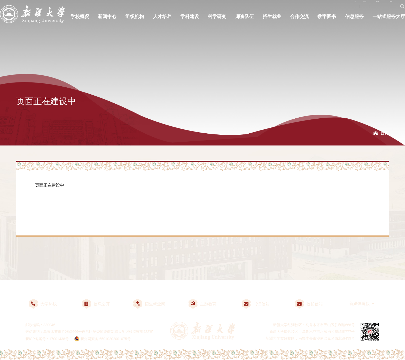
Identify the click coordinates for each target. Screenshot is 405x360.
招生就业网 (149, 304)
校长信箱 (309, 304)
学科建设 (189, 18)
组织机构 (134, 18)
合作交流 (299, 18)
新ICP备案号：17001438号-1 (48, 339)
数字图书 (326, 18)
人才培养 (162, 18)
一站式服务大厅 (388, 18)
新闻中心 (107, 18)
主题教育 (202, 304)
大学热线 (363, 8)
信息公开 (96, 304)
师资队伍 (244, 18)
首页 (384, 133)
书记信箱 (256, 304)
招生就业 (272, 18)
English (386, 8)
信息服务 (354, 18)
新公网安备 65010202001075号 (102, 339)
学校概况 (80, 18)
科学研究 (217, 18)
